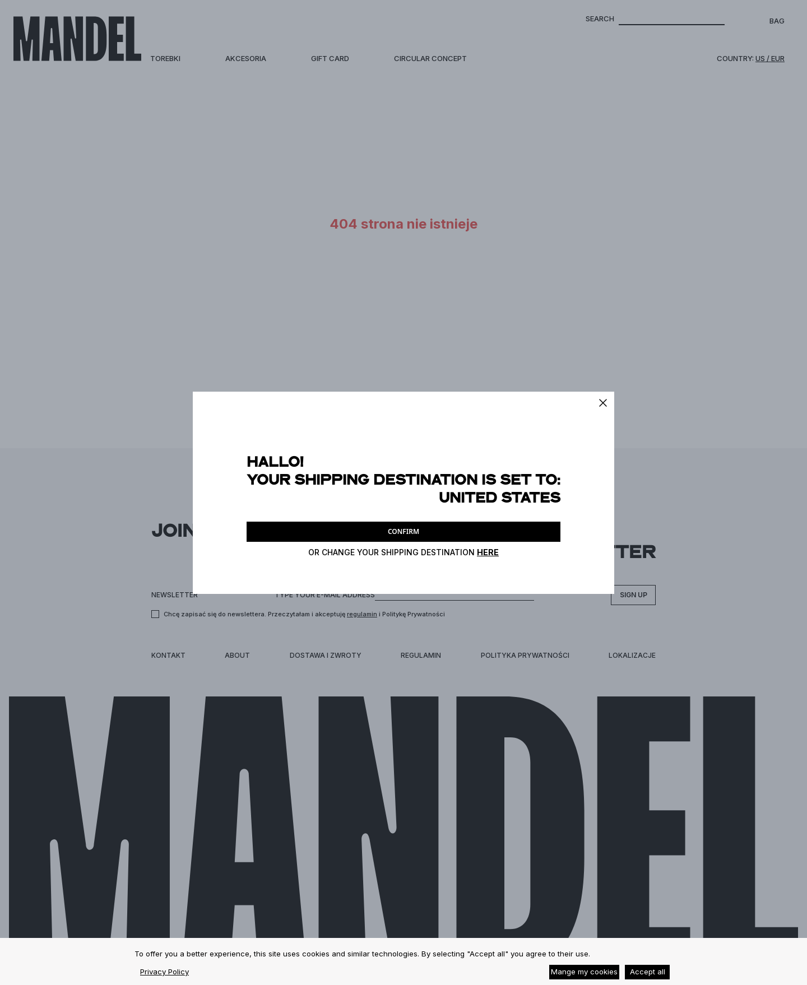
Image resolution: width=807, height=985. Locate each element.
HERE (488, 552)
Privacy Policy (164, 971)
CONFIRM (403, 531)
